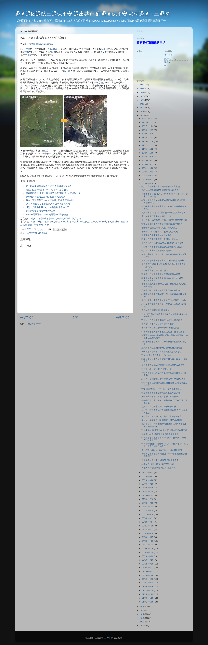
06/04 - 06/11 (148, 518)
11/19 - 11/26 (148, 141)
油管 (117, 221)
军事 (63, 221)
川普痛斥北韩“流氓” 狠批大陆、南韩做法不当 (161, 416)
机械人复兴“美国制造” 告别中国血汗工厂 (159, 468)
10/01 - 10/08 (148, 168)
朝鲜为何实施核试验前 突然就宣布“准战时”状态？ (163, 379)
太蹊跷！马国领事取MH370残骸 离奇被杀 (160, 460)
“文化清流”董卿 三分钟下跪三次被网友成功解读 (162, 389)
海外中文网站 (170, 59)
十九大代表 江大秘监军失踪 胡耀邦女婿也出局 (162, 243)
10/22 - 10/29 (148, 157)
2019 (142, 108)
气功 (166, 66)
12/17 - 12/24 (148, 126)
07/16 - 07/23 (148, 495)
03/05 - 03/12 (148, 568)
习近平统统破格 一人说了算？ (154, 270)
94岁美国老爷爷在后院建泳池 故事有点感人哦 (48, 204)
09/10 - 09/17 (148, 179)
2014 (142, 614)
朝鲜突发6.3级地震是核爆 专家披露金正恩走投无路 (164, 430)
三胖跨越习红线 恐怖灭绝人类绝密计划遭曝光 (161, 348)
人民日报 (52, 49)
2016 (142, 607)
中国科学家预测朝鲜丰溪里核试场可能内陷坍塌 (162, 332)
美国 (30, 224)
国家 (29, 55)
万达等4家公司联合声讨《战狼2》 (156, 355)
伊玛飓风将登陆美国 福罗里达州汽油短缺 (45, 197)
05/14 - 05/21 (148, 529)
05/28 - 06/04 (148, 522)
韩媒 (47, 224)
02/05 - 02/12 (148, 583)
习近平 (45, 221)
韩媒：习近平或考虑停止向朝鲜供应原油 (50, 218)
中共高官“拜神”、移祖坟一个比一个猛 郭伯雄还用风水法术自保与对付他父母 (164, 445)
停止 (57, 221)
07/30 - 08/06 (148, 488)
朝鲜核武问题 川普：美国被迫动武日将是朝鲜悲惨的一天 (53, 193)
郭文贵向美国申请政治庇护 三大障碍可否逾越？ (49, 186)
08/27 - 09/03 (148, 472)
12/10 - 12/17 (148, 130)
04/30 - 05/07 (148, 537)
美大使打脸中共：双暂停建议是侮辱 (157, 324)
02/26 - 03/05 (148, 571)
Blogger (110, 638)
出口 (69, 221)
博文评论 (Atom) (34, 324)
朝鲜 (98, 221)
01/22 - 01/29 (148, 590)
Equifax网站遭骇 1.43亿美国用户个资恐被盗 (47, 214)
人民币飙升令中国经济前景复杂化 (156, 235)
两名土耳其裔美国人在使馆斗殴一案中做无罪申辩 (49, 200)
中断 (39, 221)
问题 (103, 49)
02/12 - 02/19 (148, 579)
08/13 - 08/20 (148, 480)
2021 (142, 100)
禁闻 (33, 44)
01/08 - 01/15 (148, 598)
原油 (100, 82)
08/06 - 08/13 (148, 484)
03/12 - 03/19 (148, 564)
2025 (142, 89)
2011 (142, 625)
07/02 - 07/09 (148, 503)
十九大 (39, 85)
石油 (123, 221)
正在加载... (141, 31)
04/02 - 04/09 (148, 552)
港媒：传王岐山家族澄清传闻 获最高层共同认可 (162, 224)
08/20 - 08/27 (148, 476)
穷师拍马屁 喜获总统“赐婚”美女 (155, 310)
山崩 (46, 150)
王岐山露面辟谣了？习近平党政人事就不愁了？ (162, 352)
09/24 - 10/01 (148, 172)
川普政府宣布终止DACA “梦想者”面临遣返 (160, 328)
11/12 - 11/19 (148, 145)
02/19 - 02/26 (148, 575)
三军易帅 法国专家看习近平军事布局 (157, 464)
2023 (142, 96)
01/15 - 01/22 (148, 594)
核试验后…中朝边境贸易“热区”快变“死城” (159, 232)
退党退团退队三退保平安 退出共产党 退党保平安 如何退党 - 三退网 (92, 14)
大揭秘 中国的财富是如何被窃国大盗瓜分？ (160, 190)
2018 (142, 111)
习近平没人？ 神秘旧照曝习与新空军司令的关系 (162, 365)
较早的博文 (123, 317)
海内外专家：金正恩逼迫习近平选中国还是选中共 (163, 300)
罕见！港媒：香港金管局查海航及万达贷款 (160, 393)
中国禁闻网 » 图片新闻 (37, 233)
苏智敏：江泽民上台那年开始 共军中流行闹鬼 (161, 320)
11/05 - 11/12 (148, 149)
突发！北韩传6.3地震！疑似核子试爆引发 (160, 434)
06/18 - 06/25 (148, 510)
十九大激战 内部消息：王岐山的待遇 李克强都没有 (164, 220)
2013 (142, 618)
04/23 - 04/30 (148, 541)
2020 (142, 104)
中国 (28, 49)
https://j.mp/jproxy (44, 44)
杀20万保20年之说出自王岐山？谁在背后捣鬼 (161, 450)
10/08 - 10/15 (148, 164)
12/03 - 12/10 (148, 134)
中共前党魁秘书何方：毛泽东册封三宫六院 (160, 186)
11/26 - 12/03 (148, 137)
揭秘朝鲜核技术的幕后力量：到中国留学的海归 (162, 260)
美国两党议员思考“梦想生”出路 (40, 211)
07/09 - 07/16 (148, 499)
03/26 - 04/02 (148, 556)
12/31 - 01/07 (148, 119)
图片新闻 (76, 218)
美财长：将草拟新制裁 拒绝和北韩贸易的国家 (161, 420)
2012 (142, 622)
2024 (142, 92)
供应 (52, 221)
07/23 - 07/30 (148, 491)
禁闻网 (167, 62)
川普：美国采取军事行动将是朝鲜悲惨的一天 (47, 207)
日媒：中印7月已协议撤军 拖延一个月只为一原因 (163, 212)
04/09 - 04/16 (148, 548)
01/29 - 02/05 (148, 587)
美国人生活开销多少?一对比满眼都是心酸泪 (47, 189)
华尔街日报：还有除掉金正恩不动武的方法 (160, 290)
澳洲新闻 (168, 55)
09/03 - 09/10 (148, 183)
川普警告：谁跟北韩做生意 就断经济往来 (159, 396)
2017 (142, 115)
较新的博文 (27, 317)
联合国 (67, 71)
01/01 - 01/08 (148, 602)
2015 (142, 610)
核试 (104, 221)
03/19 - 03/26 (148, 560)
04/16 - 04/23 (148, 545)
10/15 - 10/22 (148, 160)
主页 (75, 317)
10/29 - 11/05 (148, 153)
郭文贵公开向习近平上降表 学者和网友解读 (160, 274)
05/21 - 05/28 (148, 526)
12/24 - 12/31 (148, 122)
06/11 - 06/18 (148, 514)
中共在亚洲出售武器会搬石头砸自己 (157, 251)
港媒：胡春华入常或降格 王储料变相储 (158, 406)
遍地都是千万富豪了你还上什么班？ (157, 216)
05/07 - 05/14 (148, 533)
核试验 (26, 52)
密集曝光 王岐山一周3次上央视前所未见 (159, 228)
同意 (87, 221)
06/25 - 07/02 (148, 507)
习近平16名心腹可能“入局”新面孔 (156, 369)
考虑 (36, 224)
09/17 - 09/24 (148, 176)
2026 (142, 85)
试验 (41, 224)
